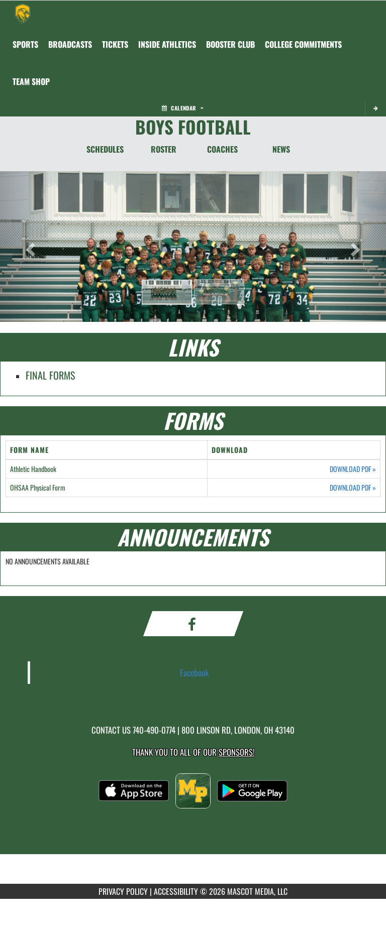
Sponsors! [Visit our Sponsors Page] (236, 752)
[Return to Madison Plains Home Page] (23, 13)
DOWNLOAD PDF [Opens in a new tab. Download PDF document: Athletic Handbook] (353, 469)
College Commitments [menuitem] (303, 44)
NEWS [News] (281, 149)
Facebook (194, 672)
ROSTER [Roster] (163, 149)
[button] (167, 292)
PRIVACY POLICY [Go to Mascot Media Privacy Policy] (123, 891)
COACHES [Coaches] (222, 149)
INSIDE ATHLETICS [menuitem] (167, 44)
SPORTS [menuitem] (25, 44)
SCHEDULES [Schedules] (105, 149)
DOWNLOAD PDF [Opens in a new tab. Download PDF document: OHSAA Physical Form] (353, 488)
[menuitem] (70, 44)
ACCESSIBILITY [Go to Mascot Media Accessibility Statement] (176, 891)
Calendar (182, 108)
